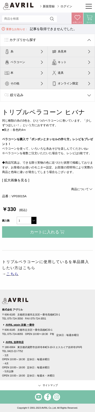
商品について (82, 189)
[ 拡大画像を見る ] (15, 180)
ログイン (66, 6)
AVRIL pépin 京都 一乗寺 (20, 324)
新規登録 (49, 6)
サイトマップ (47, 385)
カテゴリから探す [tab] (22, 40)
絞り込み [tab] (16, 95)
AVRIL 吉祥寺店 (15, 342)
